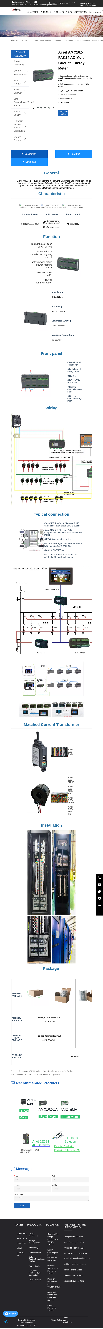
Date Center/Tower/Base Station (47, 41)
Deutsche (90, 3)
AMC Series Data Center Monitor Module (80, 41)
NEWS (69, 12)
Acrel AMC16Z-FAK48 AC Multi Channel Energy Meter (38, 1075)
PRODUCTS (46, 12)
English (83, 3)
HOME (16, 41)
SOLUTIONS (33, 12)
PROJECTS (59, 12)
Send (21, 1206)
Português (84, 5)
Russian (92, 5)
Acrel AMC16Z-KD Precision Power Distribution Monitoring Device (46, 1071)
